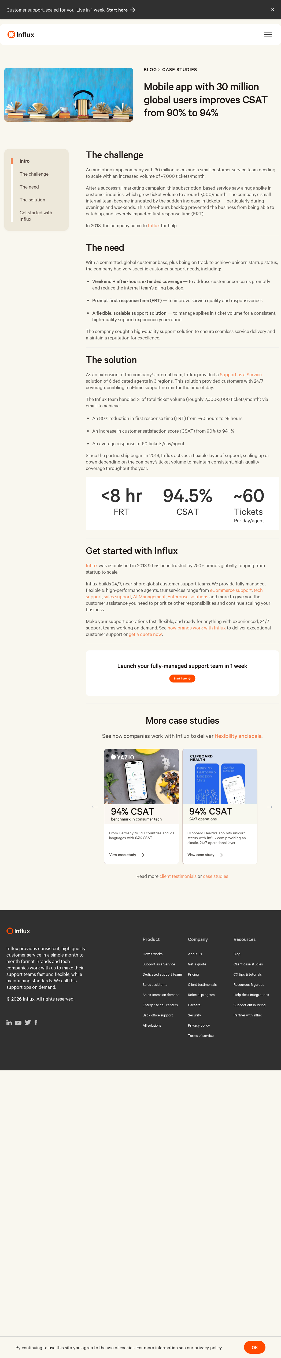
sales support (117, 596)
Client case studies (248, 963)
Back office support (158, 1014)
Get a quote (197, 963)
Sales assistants (155, 984)
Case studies (179, 69)
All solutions (152, 1025)
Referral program (201, 994)
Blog (150, 69)
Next (270, 806)
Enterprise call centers (160, 1004)
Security (194, 1014)
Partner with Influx (248, 1014)
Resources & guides (249, 984)
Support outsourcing (250, 1004)
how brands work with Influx (197, 627)
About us (195, 953)
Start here (120, 9)
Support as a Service (241, 374)
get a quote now (145, 634)
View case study (127, 854)
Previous (95, 806)
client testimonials (178, 876)
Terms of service (201, 1035)
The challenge (34, 174)
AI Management (149, 596)
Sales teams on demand (161, 994)
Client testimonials (202, 984)
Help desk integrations (251, 994)
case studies (215, 876)
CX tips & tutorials (248, 974)
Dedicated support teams (163, 974)
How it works (152, 953)
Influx (154, 225)
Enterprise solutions (188, 596)
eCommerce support (231, 590)
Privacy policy (199, 1025)
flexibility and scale (238, 735)
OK (255, 1347)
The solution (32, 199)
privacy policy (208, 1347)
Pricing (193, 974)
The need (29, 186)
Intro (24, 161)
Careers (194, 1004)
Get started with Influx (36, 215)
